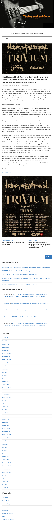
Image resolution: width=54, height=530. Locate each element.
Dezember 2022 (6, 463)
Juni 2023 (5, 444)
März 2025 (5, 378)
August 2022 (5, 475)
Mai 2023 (4, 447)
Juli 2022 (4, 478)
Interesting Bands (7, 507)
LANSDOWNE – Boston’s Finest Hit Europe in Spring (16, 271)
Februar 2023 (6, 456)
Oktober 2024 (6, 394)
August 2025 (5, 363)
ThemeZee (33, 528)
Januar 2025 (5, 384)
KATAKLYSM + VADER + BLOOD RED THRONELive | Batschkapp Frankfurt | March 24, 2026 (26, 267)
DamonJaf (6, 303)
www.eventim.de (6, 172)
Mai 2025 (4, 372)
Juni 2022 (5, 481)
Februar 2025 (6, 381)
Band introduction (7, 500)
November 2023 (6, 428)
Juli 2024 (4, 403)
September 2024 (6, 397)
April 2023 (5, 450)
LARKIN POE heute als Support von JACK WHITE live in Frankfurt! (29, 316)
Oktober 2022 (6, 469)
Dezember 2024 (6, 388)
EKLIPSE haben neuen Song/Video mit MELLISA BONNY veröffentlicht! (29, 303)
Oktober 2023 (6, 431)
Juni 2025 (5, 369)
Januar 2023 (5, 459)
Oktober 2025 (6, 356)
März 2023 (5, 453)
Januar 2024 (5, 422)
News (3, 516)
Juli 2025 (4, 366)
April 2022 (5, 488)
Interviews (5, 510)
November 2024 (6, 391)
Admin (15, 85)
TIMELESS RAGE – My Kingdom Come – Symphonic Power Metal (19, 274)
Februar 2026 (6, 344)
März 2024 (5, 416)
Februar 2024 (6, 419)
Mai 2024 (4, 409)
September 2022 (6, 472)
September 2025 (6, 359)
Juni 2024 (5, 406)
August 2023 (5, 438)
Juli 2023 (4, 441)
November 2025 (6, 353)
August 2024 (5, 400)
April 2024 (5, 413)
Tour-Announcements (24, 85)
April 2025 (5, 375)
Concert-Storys (6, 504)
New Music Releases (7, 513)
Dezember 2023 (6, 425)
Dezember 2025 (6, 350)
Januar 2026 (5, 347)
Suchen (4, 254)
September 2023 (6, 434)
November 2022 (6, 466)
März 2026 (5, 341)
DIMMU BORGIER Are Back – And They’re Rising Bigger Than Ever (19, 284)
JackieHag (6, 310)
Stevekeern (7, 316)
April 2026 (5, 338)
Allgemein (5, 497)
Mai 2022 (4, 484)
